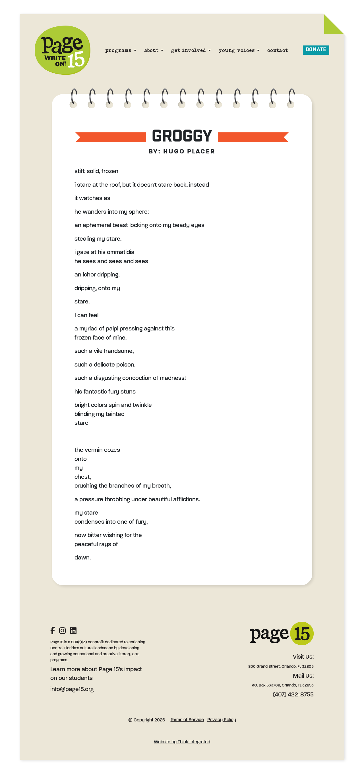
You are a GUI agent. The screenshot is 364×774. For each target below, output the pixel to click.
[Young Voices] (258, 50)
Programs (118, 50)
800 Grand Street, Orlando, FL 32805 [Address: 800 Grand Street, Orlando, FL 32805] (281, 667)
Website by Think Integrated (182, 742)
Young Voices (237, 50)
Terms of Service (187, 720)
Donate (316, 50)
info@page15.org (72, 689)
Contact (277, 50)
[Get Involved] (209, 50)
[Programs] (135, 50)
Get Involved (188, 50)
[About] (162, 50)
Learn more (65, 670)
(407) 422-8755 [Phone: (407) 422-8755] (293, 695)
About (151, 50)
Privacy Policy (221, 720)
